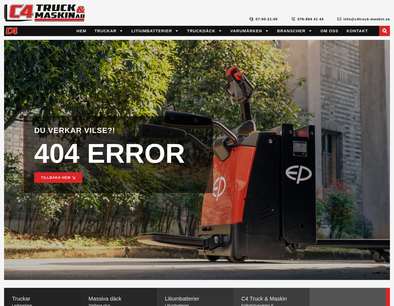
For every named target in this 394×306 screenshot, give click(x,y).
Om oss (329, 30)
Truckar (108, 31)
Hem (81, 30)
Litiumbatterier (155, 31)
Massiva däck (104, 299)
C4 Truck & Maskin (264, 299)
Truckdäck (204, 31)
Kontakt (357, 30)
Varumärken (249, 31)
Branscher (294, 31)
